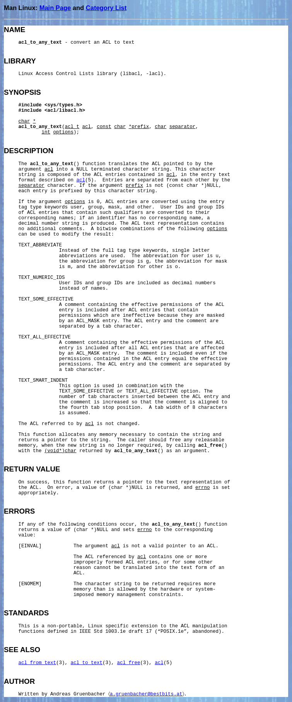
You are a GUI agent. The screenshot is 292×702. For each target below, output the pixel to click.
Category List (106, 7)
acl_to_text (87, 663)
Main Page (55, 7)
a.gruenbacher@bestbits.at (146, 694)
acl (81, 180)
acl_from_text (37, 663)
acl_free (128, 663)
